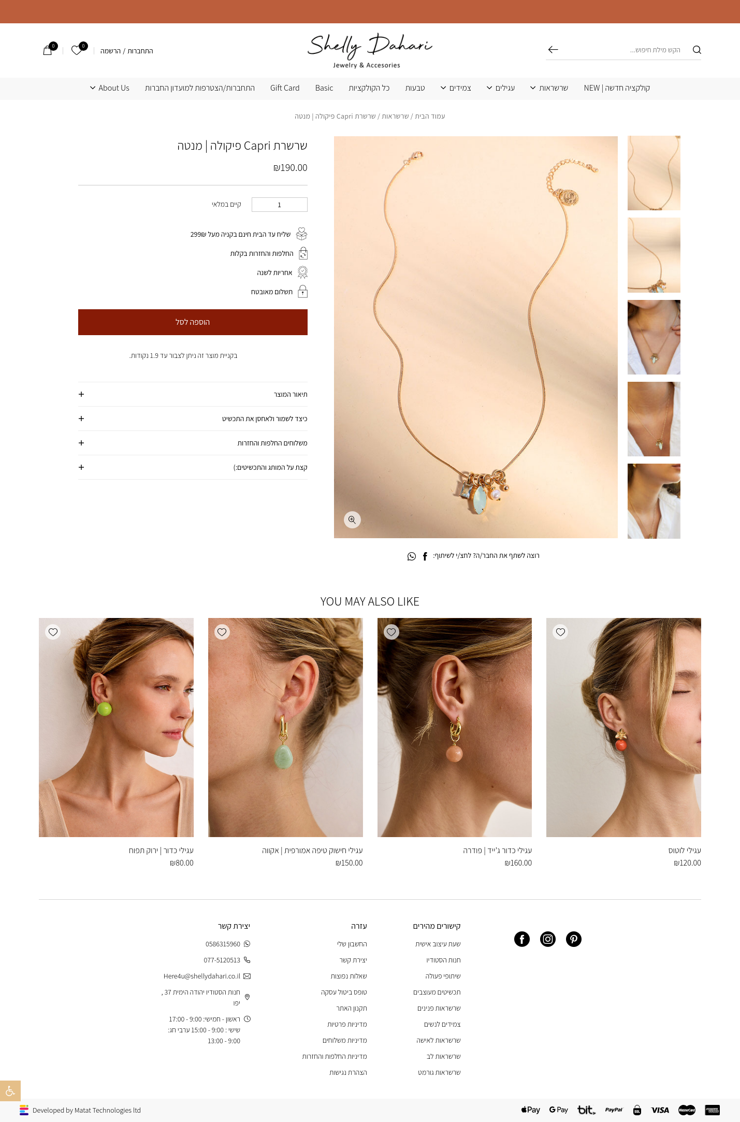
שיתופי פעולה (443, 976)
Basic (324, 88)
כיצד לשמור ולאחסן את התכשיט (265, 418)
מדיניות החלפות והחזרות (334, 1056)
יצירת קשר (353, 960)
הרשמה (110, 50)
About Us (114, 88)
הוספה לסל (193, 322)
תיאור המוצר (291, 394)
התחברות (140, 50)
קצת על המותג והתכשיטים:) (271, 467)
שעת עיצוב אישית (438, 943)
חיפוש (553, 49)
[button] (560, 632)
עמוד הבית (430, 116)
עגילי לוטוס (685, 850)
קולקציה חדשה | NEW (617, 88)
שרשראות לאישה (438, 1040)
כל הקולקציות (369, 88)
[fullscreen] (352, 519)
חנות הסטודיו (444, 960)
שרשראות (553, 88)
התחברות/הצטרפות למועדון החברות (200, 88)
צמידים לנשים (442, 1024)
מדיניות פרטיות (347, 1024)
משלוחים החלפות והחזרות (273, 443)
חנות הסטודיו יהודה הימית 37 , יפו (205, 997)
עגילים (505, 88)
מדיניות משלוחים (345, 1040)
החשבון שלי (352, 943)
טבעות (415, 88)
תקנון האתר (351, 1008)
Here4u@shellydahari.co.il (207, 976)
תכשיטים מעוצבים (437, 992)
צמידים (460, 88)
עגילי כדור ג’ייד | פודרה (497, 850)
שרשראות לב (444, 1056)
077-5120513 (227, 960)
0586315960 (228, 944)
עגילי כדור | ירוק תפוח (161, 850)
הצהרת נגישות (348, 1072)
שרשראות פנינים (439, 1008)
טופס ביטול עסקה (344, 992)
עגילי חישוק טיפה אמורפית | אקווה (312, 850)
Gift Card (285, 88)
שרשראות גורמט (439, 1072)
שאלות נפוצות (348, 976)
